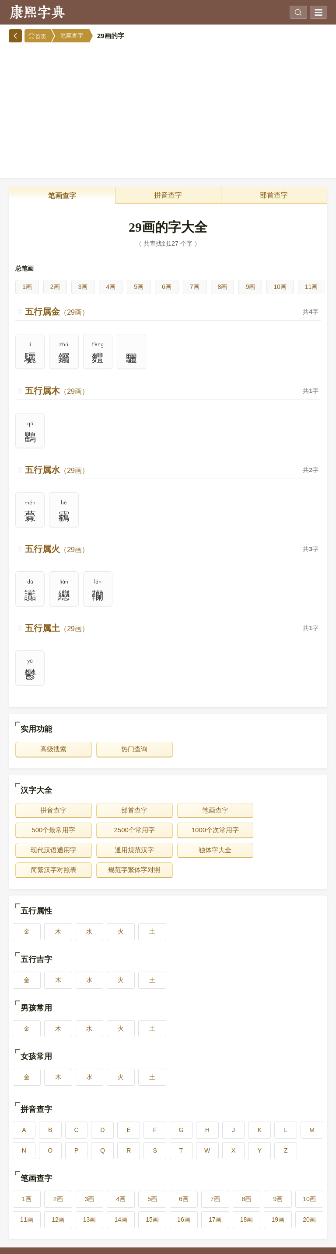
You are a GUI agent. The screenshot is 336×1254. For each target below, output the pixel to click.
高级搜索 (52, 749)
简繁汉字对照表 (129, 850)
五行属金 (57, 311)
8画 (223, 286)
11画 (311, 286)
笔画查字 (71, 35)
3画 (83, 286)
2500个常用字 (52, 830)
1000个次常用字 (129, 830)
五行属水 (57, 470)
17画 (215, 1199)
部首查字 (274, 195)
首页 (37, 36)
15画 (152, 1199)
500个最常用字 (284, 810)
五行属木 (57, 391)
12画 (58, 1199)
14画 (121, 1199)
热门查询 (129, 749)
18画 (246, 1199)
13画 (89, 1199)
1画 (27, 286)
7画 (195, 286)
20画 (309, 1199)
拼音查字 (168, 195)
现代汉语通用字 (207, 830)
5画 (139, 286)
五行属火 (57, 549)
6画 (167, 286)
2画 (55, 286)
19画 (277, 1199)
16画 (183, 1199)
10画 (280, 286)
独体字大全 (51, 850)
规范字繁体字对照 (207, 850)
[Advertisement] (168, 108)
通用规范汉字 (284, 830)
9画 (250, 286)
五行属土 (57, 628)
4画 (111, 286)
